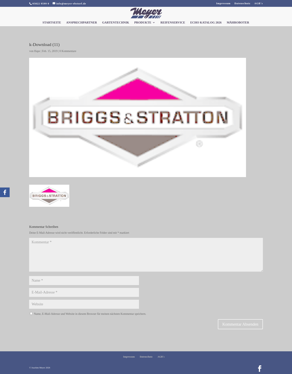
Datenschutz (242, 3)
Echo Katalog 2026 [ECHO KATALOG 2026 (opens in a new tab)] (206, 22)
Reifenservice (172, 22)
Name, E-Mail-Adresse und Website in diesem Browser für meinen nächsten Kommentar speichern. (90, 313)
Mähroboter (238, 22)
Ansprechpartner (81, 22)
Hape (37, 51)
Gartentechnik (115, 22)
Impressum (223, 3)
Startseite (51, 22)
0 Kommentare (67, 51)
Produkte (142, 22)
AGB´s (258, 3)
